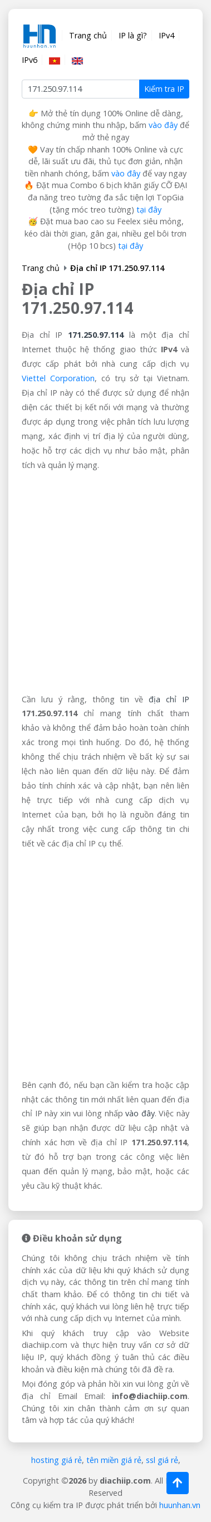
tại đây (148, 209)
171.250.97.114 (96, 334)
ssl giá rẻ (162, 1460)
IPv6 (29, 60)
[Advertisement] (105, 582)
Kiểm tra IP (164, 88)
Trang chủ (88, 35)
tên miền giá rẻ (113, 1460)
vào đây (163, 125)
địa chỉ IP (169, 699)
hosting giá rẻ (56, 1460)
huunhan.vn (179, 1505)
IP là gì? (133, 35)
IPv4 (166, 35)
